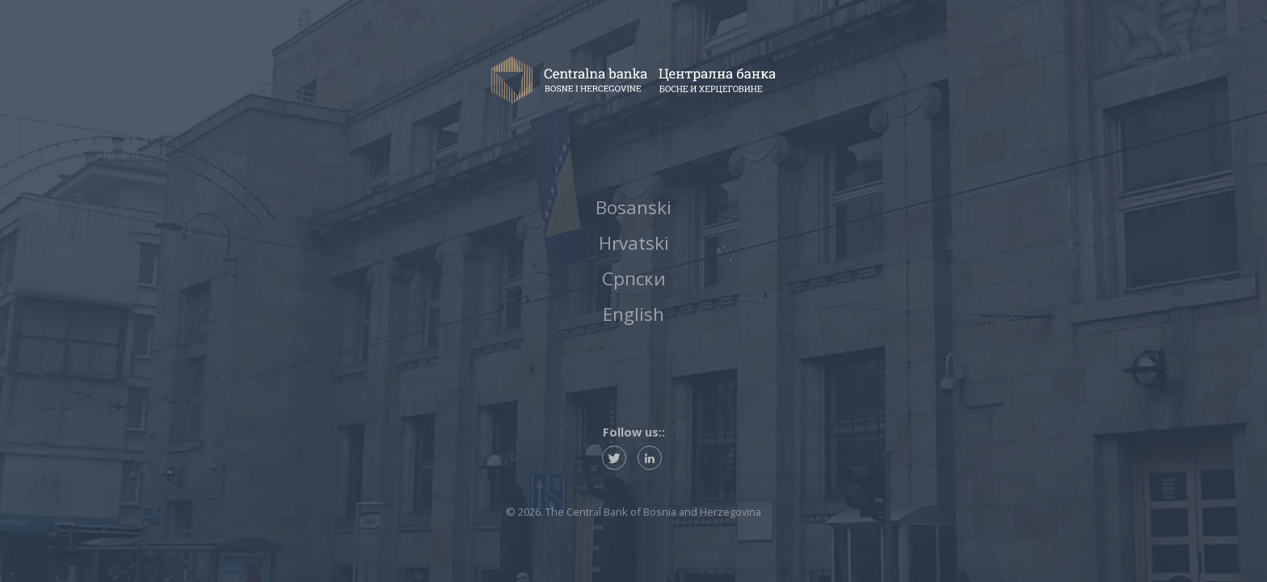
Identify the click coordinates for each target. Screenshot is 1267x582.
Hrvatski (633, 242)
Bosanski (633, 205)
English (633, 317)
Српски (633, 279)
